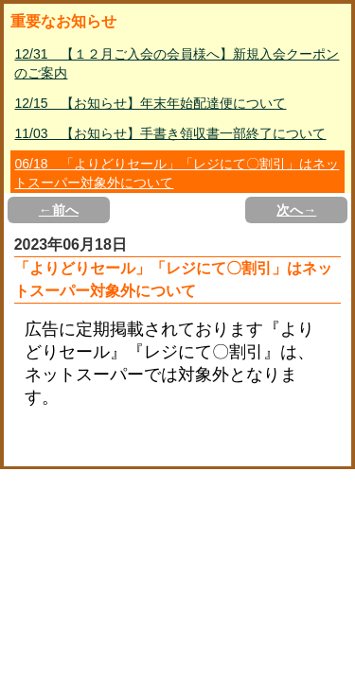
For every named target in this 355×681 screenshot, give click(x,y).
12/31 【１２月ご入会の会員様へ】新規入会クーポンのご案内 (176, 63)
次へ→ (296, 210)
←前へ (59, 210)
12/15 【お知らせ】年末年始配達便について (150, 103)
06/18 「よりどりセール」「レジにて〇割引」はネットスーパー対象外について (176, 173)
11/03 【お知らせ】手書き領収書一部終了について (170, 133)
